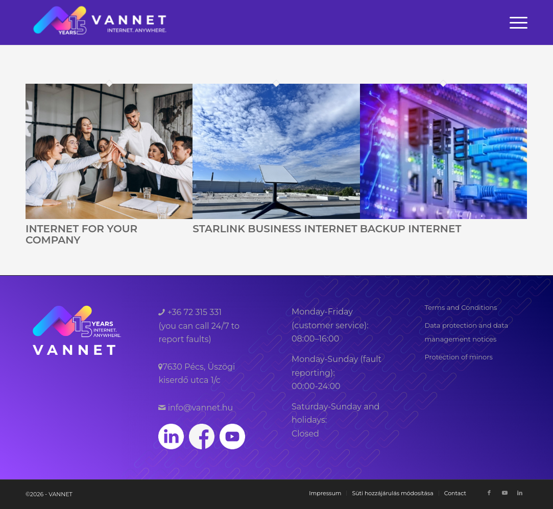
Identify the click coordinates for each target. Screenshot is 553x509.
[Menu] (515, 22)
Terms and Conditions (460, 307)
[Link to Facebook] (489, 492)
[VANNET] (100, 22)
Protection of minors (458, 357)
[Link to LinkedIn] (519, 492)
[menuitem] (515, 22)
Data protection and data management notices (466, 332)
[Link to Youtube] (504, 492)
